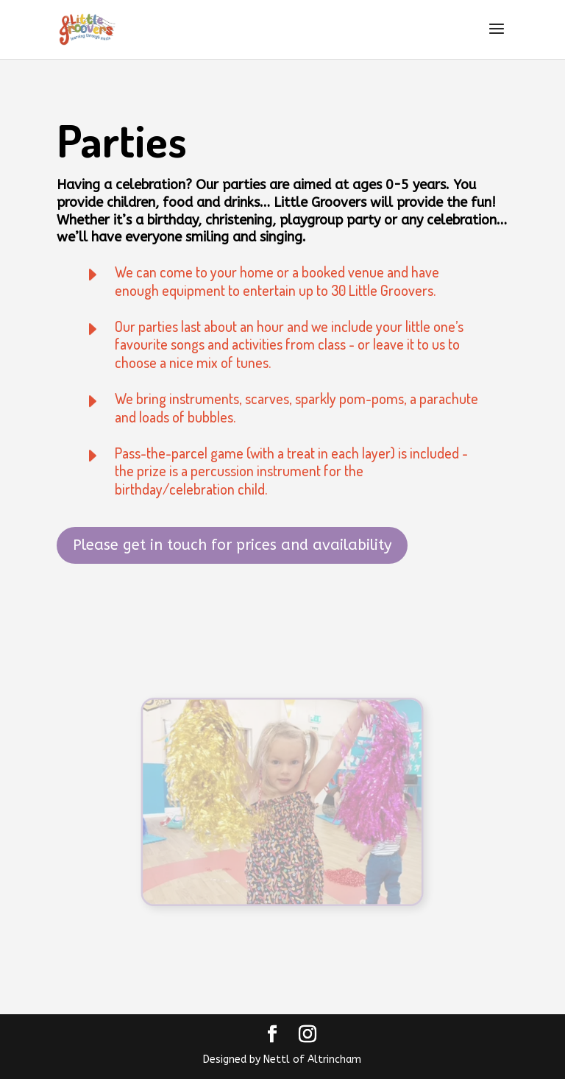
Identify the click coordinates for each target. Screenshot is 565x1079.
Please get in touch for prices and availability (232, 545)
